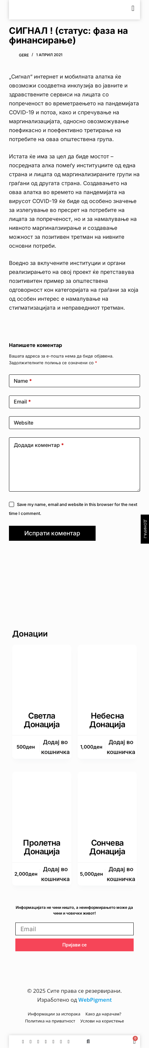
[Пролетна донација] (41, 801)
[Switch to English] (115, 9)
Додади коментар (39, 445)
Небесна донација (107, 720)
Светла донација (41, 720)
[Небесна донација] (107, 674)
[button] (88, 1042)
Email (22, 401)
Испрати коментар (52, 533)
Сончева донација (107, 847)
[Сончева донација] (107, 801)
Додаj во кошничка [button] (55, 747)
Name (23, 381)
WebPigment (95, 999)
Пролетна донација (41, 847)
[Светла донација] (41, 674)
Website (23, 422)
